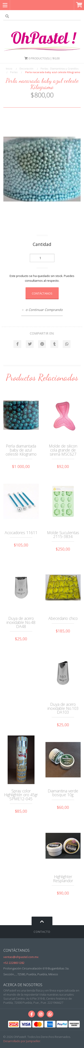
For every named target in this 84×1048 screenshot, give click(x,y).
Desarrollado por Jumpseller (21, 1041)
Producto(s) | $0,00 (42, 58)
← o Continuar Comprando (41, 310)
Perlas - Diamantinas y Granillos (59, 68)
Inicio (9, 68)
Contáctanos (42, 293)
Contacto (42, 932)
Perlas (13, 72)
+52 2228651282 (13, 963)
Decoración (26, 68)
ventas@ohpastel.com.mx (21, 957)
